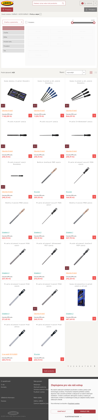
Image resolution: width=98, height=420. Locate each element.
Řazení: (61, 72)
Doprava (3, 401)
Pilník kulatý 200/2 (49, 121)
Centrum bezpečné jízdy (41, 403)
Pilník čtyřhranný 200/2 (81, 121)
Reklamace (37, 385)
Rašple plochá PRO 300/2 (81, 203)
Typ (5, 50)
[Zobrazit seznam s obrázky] (96, 72)
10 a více (37, 192)
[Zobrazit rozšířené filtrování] (12, 22)
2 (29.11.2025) (9, 354)
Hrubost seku (8, 41)
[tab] (13, 28)
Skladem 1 (69, 232)
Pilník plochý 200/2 (17, 121)
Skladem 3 (5, 273)
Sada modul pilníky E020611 (17, 81)
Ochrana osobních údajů (41, 389)
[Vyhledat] (63, 3)
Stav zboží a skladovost (11, 28)
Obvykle (7, 110)
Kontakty (4, 387)
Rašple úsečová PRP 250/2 (49, 162)
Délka (5, 37)
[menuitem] (7, 9)
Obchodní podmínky (40, 387)
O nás (2, 385)
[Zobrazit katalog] (91, 72)
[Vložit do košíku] (30, 115)
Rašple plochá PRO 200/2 (17, 203)
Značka (6, 33)
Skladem (31, 22)
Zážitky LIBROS (38, 401)
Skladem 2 (37, 232)
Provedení (7, 46)
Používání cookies (39, 392)
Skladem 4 (5, 232)
